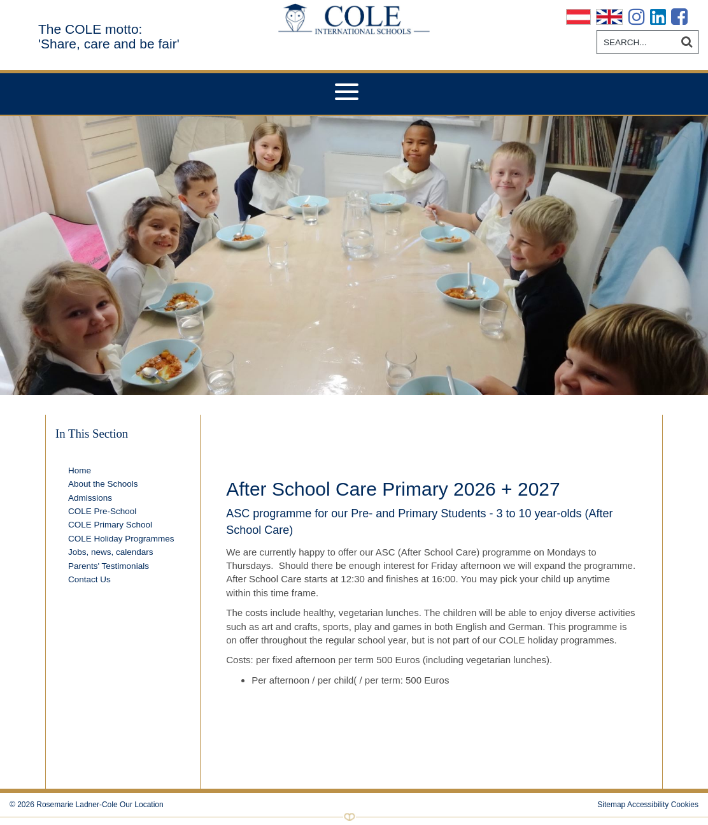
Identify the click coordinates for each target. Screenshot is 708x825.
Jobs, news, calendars (110, 552)
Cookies (684, 804)
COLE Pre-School (102, 511)
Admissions (90, 498)
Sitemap (611, 804)
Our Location (142, 804)
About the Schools (103, 484)
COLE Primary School (110, 524)
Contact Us (89, 579)
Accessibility (648, 804)
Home (79, 470)
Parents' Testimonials (108, 566)
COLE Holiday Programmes (121, 538)
